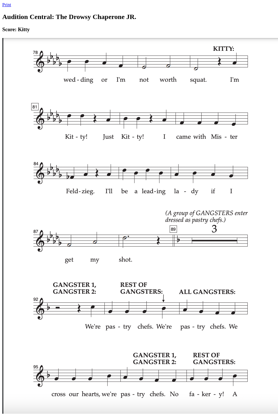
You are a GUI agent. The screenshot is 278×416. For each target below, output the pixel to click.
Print (6, 4)
